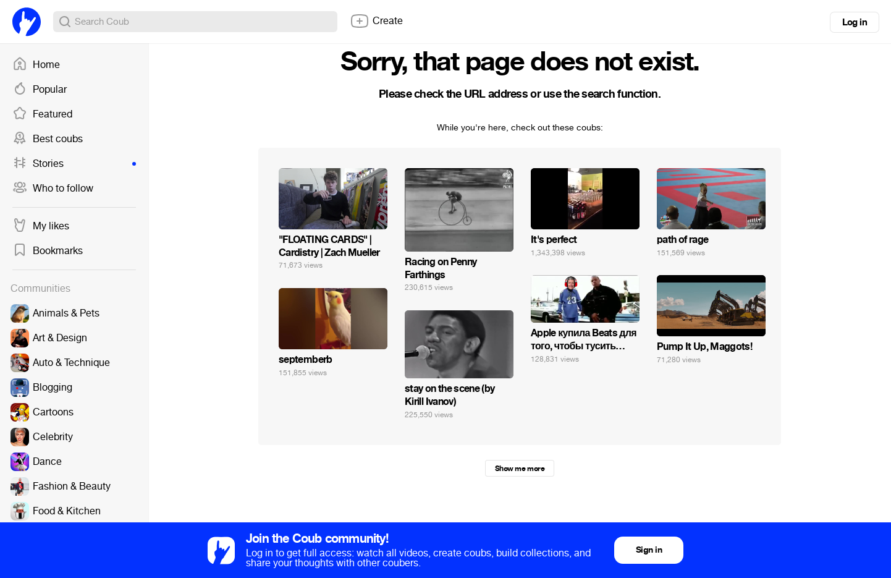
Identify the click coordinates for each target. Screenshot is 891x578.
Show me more (519, 469)
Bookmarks (47, 251)
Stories (74, 163)
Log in (854, 22)
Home (36, 65)
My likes (40, 226)
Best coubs (47, 139)
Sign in (649, 550)
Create (376, 21)
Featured (42, 114)
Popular (39, 89)
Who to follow (52, 188)
